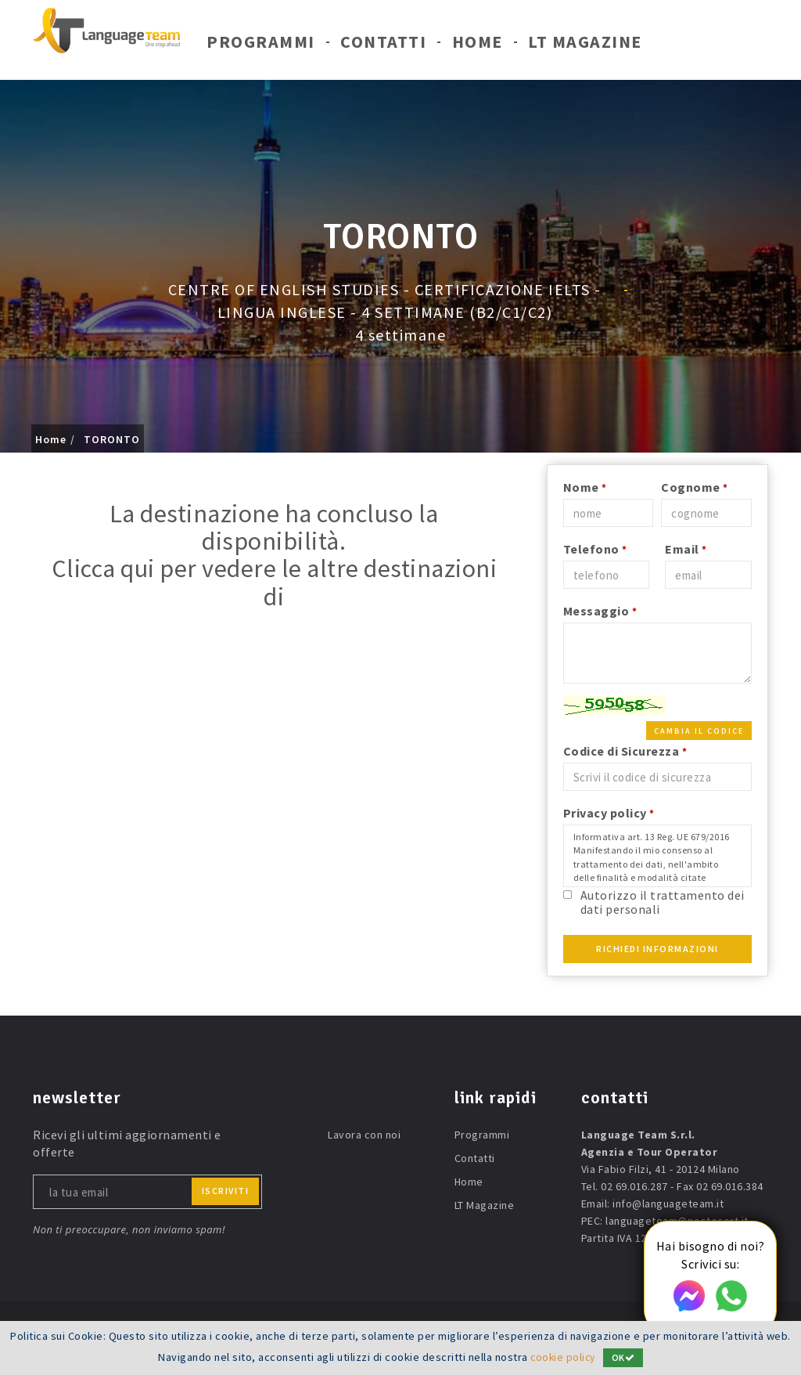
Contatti (383, 45)
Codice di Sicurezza (625, 751)
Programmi (261, 45)
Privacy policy (609, 813)
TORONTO (112, 439)
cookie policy (563, 1357)
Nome (585, 487)
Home (477, 45)
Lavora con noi (364, 1135)
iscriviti (226, 1190)
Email (686, 549)
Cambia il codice (699, 731)
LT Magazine (585, 45)
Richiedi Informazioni (657, 949)
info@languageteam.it (668, 1203)
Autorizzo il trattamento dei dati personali (662, 901)
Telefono (595, 549)
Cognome (694, 487)
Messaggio (600, 611)
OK (625, 1357)
